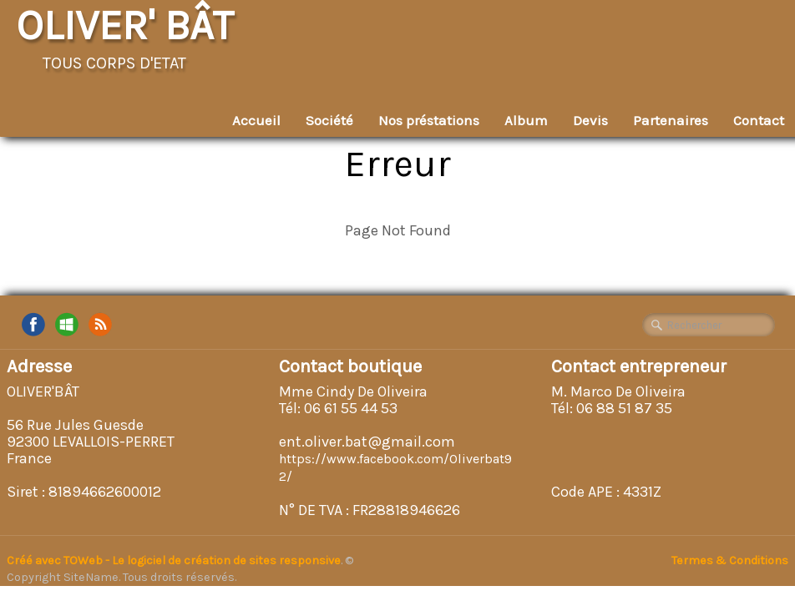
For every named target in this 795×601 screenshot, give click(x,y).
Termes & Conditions (729, 560)
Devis (590, 120)
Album (526, 120)
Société (329, 120)
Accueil (256, 120)
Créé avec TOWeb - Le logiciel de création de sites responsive (174, 560)
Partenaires (670, 120)
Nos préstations (428, 120)
